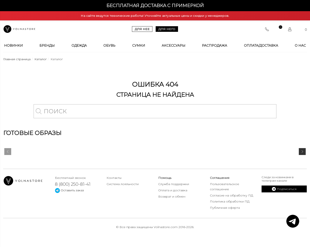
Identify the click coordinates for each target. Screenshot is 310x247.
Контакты (114, 178)
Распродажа (214, 46)
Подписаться (284, 189)
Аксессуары (173, 46)
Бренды (47, 46)
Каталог (40, 59)
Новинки (13, 46)
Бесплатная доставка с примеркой (155, 5)
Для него (166, 29)
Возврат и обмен (171, 196)
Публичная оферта (225, 208)
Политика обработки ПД (230, 201)
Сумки (138, 46)
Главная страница (17, 59)
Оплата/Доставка (261, 46)
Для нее (142, 29)
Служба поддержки (173, 184)
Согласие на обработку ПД (231, 195)
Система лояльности (123, 184)
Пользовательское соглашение (224, 186)
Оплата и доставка (172, 190)
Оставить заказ (69, 190)
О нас (300, 46)
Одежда (79, 46)
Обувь (109, 46)
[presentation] (7, 152)
